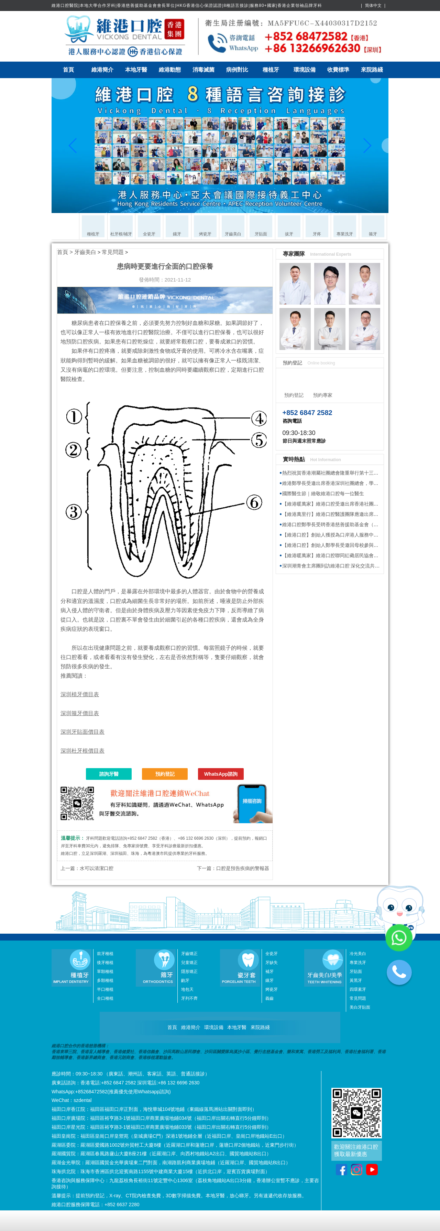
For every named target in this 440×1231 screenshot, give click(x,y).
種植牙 (271, 70)
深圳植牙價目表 (79, 694)
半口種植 (105, 989)
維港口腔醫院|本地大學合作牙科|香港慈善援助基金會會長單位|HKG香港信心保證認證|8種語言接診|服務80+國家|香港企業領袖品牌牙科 (187, 5)
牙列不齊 (189, 998)
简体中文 (373, 5)
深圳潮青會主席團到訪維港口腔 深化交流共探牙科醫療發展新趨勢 (352, 566)
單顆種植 (105, 971)
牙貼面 (356, 971)
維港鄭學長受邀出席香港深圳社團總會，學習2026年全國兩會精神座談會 (359, 483)
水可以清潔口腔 (96, 868)
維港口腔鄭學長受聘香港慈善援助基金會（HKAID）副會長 (345, 524)
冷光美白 (358, 953)
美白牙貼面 (360, 1007)
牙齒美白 (85, 252)
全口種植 (105, 998)
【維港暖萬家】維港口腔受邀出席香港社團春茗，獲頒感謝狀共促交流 (356, 504)
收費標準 (338, 70)
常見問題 (113, 252)
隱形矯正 (189, 971)
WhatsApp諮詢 (221, 774)
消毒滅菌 (203, 70)
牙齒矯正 (189, 953)
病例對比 (237, 70)
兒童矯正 (189, 962)
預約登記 (165, 774)
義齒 (269, 998)
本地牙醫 (136, 70)
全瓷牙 (271, 953)
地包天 (187, 989)
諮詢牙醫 (109, 774)
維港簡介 (102, 70)
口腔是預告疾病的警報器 (242, 868)
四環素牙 (358, 989)
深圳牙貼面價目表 (82, 732)
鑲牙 (269, 980)
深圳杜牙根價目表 (82, 751)
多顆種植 (105, 980)
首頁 (68, 70)
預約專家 (322, 395)
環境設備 (305, 70)
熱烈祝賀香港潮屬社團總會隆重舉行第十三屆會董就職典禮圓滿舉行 (354, 473)
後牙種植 (105, 962)
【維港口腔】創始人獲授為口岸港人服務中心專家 (335, 535)
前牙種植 (105, 953)
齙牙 (185, 980)
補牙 (269, 971)
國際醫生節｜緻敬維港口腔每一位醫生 (323, 493)
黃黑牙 (356, 980)
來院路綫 (372, 70)
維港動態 (170, 70)
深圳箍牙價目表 (79, 713)
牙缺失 (271, 962)
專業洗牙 (358, 962)
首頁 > (65, 252)
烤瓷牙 (271, 989)
